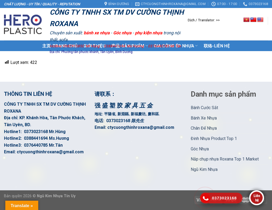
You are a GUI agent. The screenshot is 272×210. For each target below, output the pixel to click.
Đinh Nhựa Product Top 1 (214, 138)
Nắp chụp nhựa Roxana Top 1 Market (225, 159)
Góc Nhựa (200, 148)
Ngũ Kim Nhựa (204, 169)
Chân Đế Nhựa (204, 128)
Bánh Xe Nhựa (204, 118)
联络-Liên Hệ (217, 45)
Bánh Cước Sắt (204, 107)
